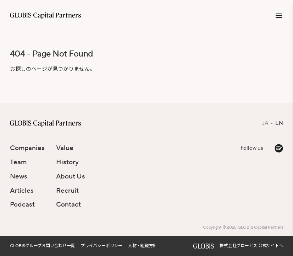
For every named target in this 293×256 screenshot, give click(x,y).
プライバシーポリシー (101, 246)
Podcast (22, 204)
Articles (22, 190)
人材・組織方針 (142, 246)
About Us (70, 176)
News (18, 176)
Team (18, 162)
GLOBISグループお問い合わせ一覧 (42, 246)
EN (279, 123)
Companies (27, 148)
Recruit (67, 190)
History (67, 162)
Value (64, 148)
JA (265, 123)
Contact (68, 204)
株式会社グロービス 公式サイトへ (251, 246)
